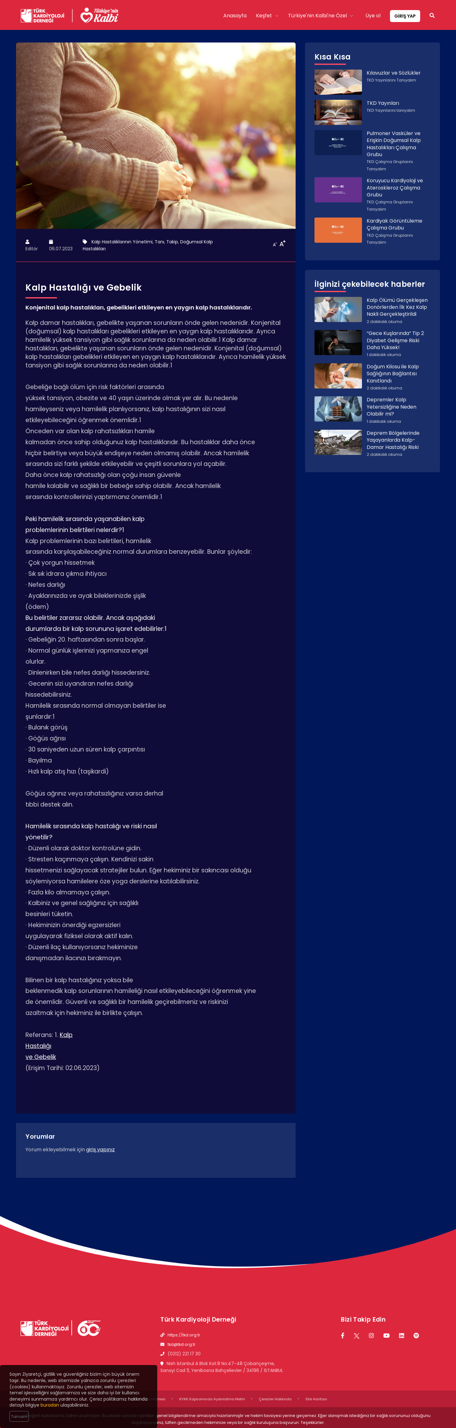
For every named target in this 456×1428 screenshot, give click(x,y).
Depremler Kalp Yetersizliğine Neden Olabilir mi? (391, 406)
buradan (50, 1405)
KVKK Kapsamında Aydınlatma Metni (212, 1399)
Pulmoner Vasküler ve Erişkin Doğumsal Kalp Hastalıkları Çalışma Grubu (394, 144)
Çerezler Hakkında (275, 1399)
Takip (172, 242)
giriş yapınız (100, 1149)
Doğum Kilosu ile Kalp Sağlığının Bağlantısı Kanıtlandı (393, 373)
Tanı (159, 242)
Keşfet (267, 15)
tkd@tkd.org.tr (182, 1344)
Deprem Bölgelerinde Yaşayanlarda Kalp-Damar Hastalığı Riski (393, 440)
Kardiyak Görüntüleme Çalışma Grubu (394, 224)
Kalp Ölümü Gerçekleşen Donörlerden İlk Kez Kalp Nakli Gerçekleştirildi (397, 307)
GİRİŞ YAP (405, 16)
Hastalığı (38, 1046)
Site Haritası (316, 1399)
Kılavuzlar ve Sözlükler (394, 72)
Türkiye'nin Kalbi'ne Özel (320, 15)
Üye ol (373, 15)
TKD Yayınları (383, 103)
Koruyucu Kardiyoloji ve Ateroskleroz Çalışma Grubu (395, 187)
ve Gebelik (40, 1057)
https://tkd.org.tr (184, 1335)
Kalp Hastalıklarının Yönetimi (122, 242)
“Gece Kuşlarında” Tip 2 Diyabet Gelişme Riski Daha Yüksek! (395, 340)
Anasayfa (235, 15)
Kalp (66, 1035)
